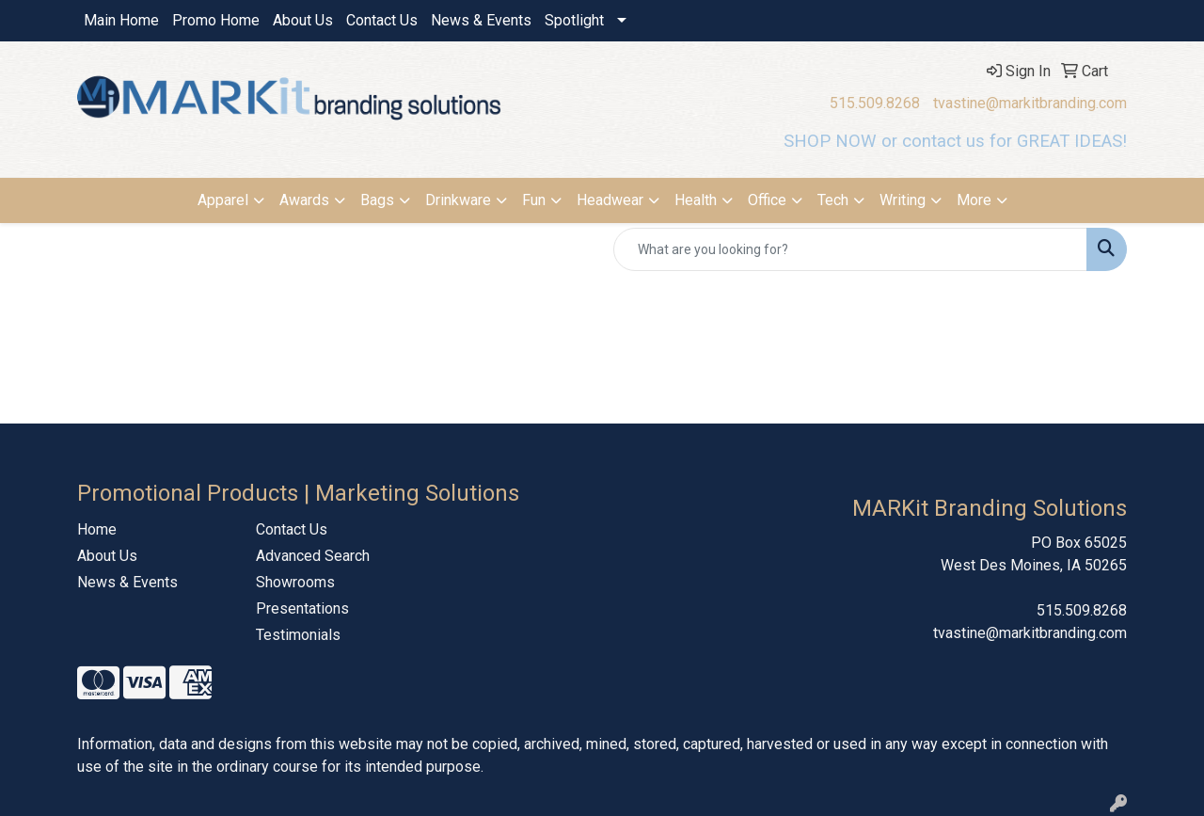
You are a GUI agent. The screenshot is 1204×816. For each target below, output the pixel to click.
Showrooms (295, 582)
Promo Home (216, 20)
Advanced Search (313, 556)
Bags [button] (377, 200)
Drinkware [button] (458, 200)
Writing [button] (902, 200)
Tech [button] (832, 200)
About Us (303, 20)
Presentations (302, 608)
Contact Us (382, 20)
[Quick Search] (850, 249)
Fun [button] (534, 200)
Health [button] (695, 200)
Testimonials (298, 635)
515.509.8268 (875, 103)
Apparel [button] (223, 200)
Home (97, 529)
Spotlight (574, 20)
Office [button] (767, 200)
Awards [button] (304, 200)
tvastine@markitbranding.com (1030, 103)
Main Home (121, 20)
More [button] (974, 200)
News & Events (481, 20)
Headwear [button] (610, 200)
